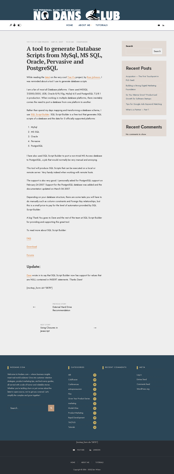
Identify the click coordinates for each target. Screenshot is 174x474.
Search (129, 46)
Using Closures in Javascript (49, 328)
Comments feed (143, 384)
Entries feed (142, 379)
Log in (139, 374)
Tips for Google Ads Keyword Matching (144, 104)
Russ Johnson (93, 77)
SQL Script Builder (40, 114)
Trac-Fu (71, 77)
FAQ (29, 238)
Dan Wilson (43, 42)
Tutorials (102, 25)
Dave (29, 275)
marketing (72, 403)
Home (69, 25)
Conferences (73, 384)
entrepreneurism (75, 389)
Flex (70, 393)
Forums (30, 255)
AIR (69, 374)
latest (47, 77)
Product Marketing (75, 412)
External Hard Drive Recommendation (62, 307)
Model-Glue (73, 408)
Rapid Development (76, 417)
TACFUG (72, 422)
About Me (84, 25)
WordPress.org (143, 389)
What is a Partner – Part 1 (137, 109)
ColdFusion (82, 42)
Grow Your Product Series (79, 398)
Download (32, 246)
